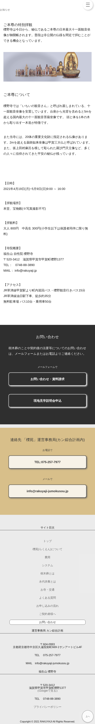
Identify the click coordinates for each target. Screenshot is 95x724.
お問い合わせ (47, 622)
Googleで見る (47, 690)
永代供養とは (47, 581)
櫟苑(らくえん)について (47, 549)
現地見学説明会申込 (47, 400)
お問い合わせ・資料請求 (47, 379)
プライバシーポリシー (47, 706)
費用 (47, 557)
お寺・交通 (47, 589)
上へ (88, 716)
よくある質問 (47, 597)
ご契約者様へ (47, 614)
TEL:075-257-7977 (47, 462)
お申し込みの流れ (47, 605)
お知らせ (5, 10)
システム (47, 565)
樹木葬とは (47, 573)
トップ (47, 541)
